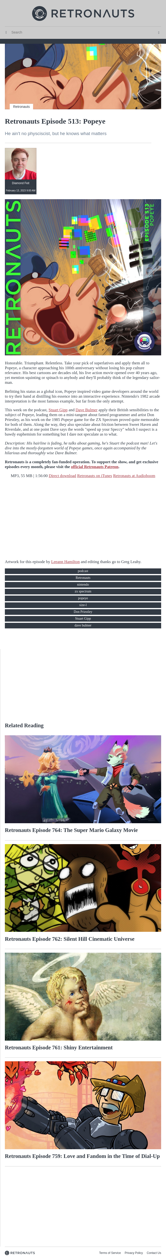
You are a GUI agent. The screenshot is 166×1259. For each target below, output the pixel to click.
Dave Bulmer (86, 410)
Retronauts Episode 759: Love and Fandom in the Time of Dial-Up (82, 1156)
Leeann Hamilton (65, 561)
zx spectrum (83, 591)
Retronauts (21, 107)
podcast (83, 571)
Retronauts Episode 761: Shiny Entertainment (59, 1048)
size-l (83, 605)
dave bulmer (83, 625)
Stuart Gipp (58, 410)
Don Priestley (83, 612)
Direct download (62, 475)
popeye (83, 598)
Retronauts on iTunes (94, 475)
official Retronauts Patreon (94, 466)
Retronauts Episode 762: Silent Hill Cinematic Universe (69, 939)
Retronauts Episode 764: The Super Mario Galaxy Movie (71, 830)
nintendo (83, 584)
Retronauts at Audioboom (134, 475)
